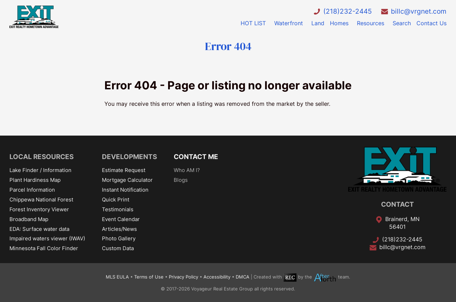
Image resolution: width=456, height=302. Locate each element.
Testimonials (117, 209)
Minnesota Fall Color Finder (43, 248)
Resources (370, 23)
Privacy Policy (183, 277)
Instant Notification (125, 189)
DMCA (242, 277)
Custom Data (118, 248)
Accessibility (216, 277)
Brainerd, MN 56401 (402, 222)
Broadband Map (28, 219)
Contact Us (431, 23)
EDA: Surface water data (39, 229)
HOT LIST (253, 23)
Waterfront (288, 23)
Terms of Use (149, 277)
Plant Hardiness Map (35, 180)
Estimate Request (123, 170)
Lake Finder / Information (40, 170)
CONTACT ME (196, 156)
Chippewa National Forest (41, 199)
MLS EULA (117, 277)
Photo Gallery (119, 238)
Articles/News (119, 229)
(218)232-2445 (347, 11)
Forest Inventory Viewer (39, 209)
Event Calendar (121, 219)
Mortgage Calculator (127, 180)
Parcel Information (32, 189)
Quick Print (115, 199)
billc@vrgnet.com (419, 11)
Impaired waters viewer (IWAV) (47, 238)
